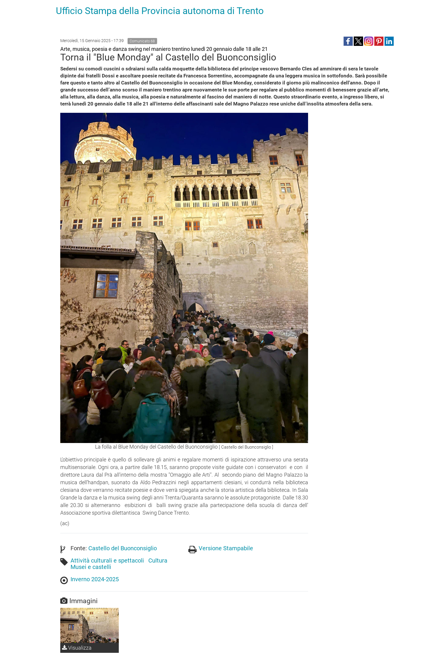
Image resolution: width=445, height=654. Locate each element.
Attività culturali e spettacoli (107, 560)
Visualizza (77, 648)
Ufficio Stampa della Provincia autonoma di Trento (160, 10)
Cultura (157, 560)
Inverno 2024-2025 (95, 579)
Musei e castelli (91, 566)
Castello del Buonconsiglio (122, 548)
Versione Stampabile (226, 548)
